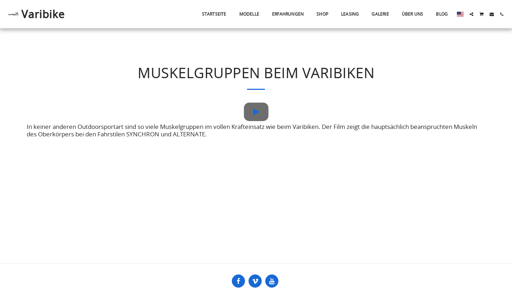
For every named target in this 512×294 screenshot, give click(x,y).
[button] (471, 14)
